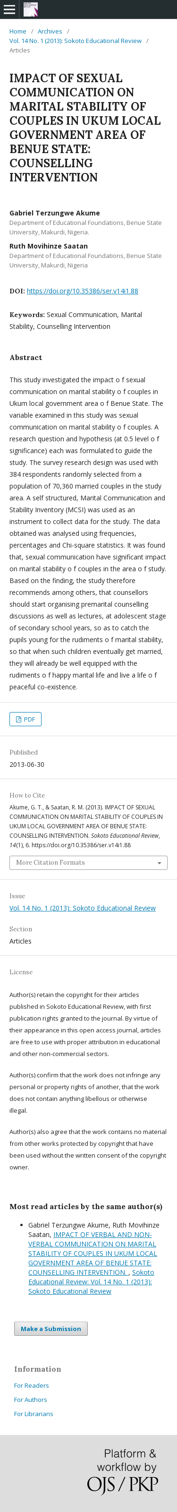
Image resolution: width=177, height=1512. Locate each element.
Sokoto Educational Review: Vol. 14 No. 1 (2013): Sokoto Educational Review (91, 1282)
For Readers (31, 1385)
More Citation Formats (50, 863)
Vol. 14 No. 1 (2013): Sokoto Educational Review (75, 40)
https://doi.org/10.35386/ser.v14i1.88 (82, 290)
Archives (50, 31)
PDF (29, 719)
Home (17, 31)
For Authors (30, 1399)
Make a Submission (51, 1328)
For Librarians (33, 1413)
